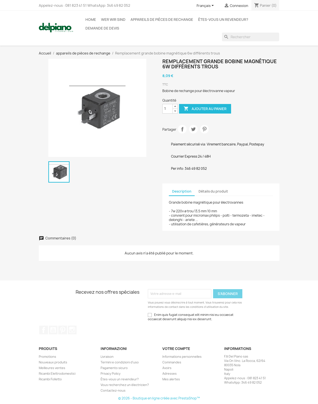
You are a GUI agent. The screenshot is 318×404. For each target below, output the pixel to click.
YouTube (53, 330)
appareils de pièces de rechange (161, 19)
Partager (182, 129)
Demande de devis (102, 28)
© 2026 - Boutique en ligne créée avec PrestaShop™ (159, 398)
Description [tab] (181, 191)
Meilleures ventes (52, 368)
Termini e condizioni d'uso (120, 362)
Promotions (47, 357)
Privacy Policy (111, 373)
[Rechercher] (250, 37)
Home (90, 19)
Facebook (43, 330)
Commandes (171, 362)
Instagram (72, 330)
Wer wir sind (113, 19)
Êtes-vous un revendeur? (223, 19)
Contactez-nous (113, 390)
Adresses (169, 373)
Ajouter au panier (205, 109)
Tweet (193, 129)
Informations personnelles (182, 357)
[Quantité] (167, 109)
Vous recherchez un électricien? (125, 385)
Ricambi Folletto (50, 379)
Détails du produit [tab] (213, 191)
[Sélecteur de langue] (206, 5)
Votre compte (176, 348)
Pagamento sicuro (114, 368)
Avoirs (166, 368)
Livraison (107, 357)
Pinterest (204, 129)
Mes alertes (171, 379)
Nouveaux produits (53, 362)
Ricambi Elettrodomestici (57, 373)
